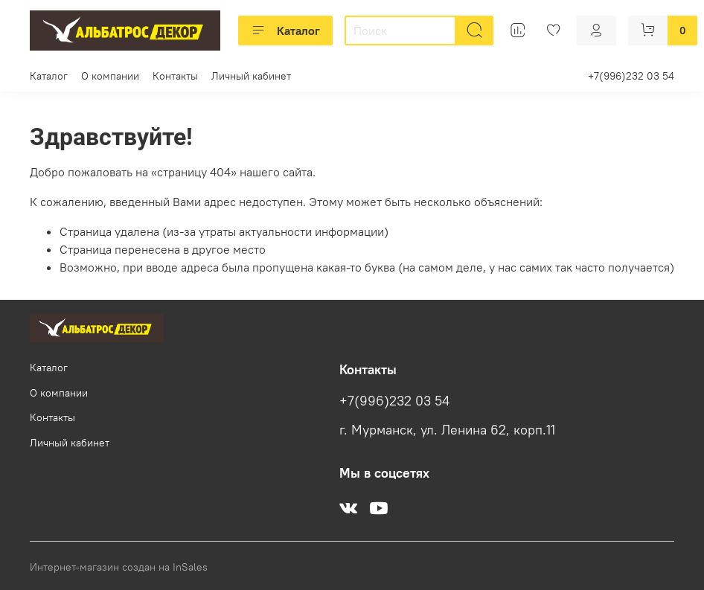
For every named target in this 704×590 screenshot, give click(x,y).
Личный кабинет (251, 76)
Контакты (175, 76)
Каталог (285, 30)
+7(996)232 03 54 (631, 76)
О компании (110, 76)
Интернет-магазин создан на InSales (119, 567)
